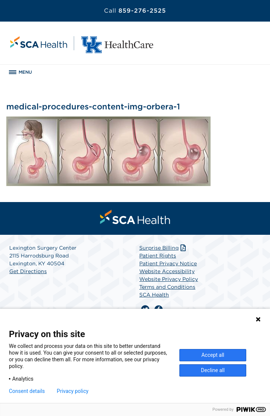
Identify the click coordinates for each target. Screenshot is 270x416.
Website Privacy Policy (168, 279)
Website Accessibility (167, 271)
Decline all (213, 370)
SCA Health (154, 295)
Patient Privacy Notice (168, 263)
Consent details (27, 391)
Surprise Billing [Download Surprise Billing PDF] (163, 248)
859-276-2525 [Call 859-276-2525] (135, 10)
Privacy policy (72, 391)
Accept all (212, 355)
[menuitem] (135, 217)
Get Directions (28, 271)
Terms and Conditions (167, 287)
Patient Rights (157, 256)
